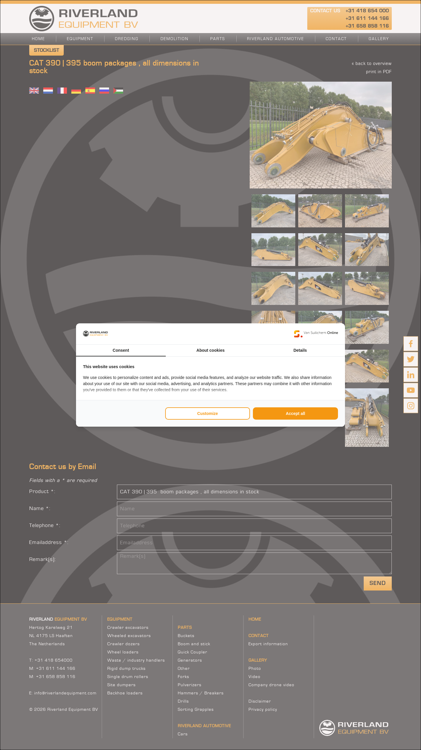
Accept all (295, 413)
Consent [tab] (121, 350)
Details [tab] (300, 350)
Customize (207, 413)
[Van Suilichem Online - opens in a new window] (316, 333)
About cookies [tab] (210, 350)
